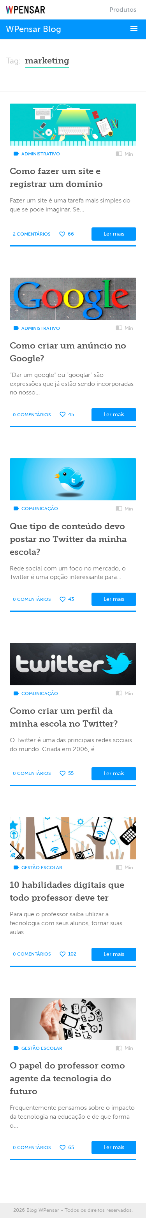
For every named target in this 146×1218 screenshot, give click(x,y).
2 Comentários (32, 234)
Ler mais (114, 234)
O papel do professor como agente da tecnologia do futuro (67, 1078)
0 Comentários (32, 414)
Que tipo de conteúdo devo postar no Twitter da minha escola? (68, 539)
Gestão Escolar (37, 867)
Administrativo (36, 153)
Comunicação (35, 508)
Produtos (122, 9)
